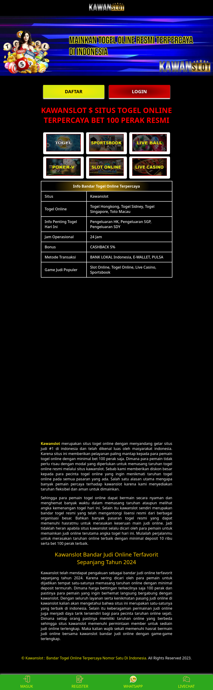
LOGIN (139, 91)
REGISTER (80, 682)
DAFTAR (73, 91)
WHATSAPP (133, 682)
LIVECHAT (186, 682)
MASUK (26, 682)
